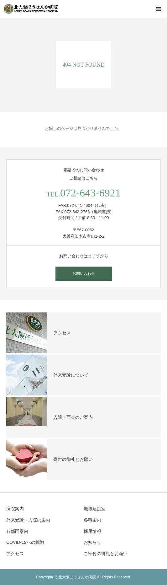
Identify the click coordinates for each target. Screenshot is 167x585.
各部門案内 (17, 531)
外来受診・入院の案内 (28, 519)
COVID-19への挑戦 (25, 542)
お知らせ (92, 542)
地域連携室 (95, 508)
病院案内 (15, 508)
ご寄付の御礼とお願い (106, 553)
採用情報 (92, 531)
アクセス (15, 553)
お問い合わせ (83, 273)
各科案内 (92, 519)
